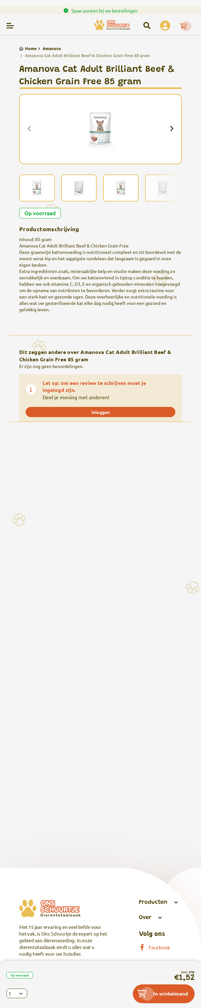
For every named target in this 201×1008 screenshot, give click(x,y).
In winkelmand (162, 993)
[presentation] (29, 129)
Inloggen (101, 412)
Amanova (49, 48)
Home (28, 48)
